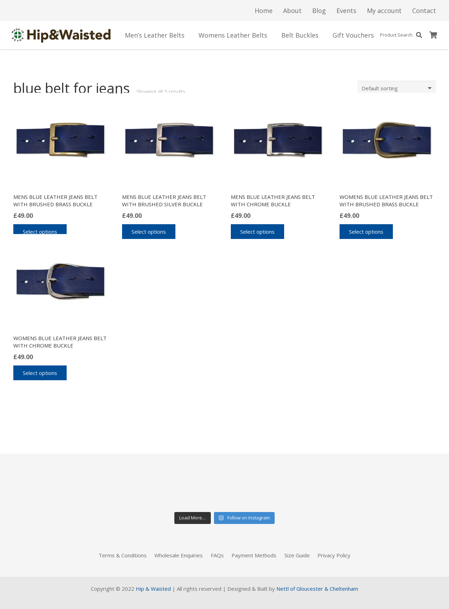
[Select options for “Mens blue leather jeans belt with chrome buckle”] (257, 231)
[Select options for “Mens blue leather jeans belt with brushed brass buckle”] (40, 231)
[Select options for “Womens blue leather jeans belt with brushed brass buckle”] (366, 231)
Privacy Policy (333, 555)
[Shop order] (396, 88)
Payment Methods (254, 555)
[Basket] (433, 35)
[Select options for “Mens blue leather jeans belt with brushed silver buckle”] (148, 231)
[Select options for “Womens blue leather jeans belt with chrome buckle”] (40, 372)
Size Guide (297, 555)
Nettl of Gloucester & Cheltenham (317, 588)
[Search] (419, 35)
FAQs (217, 555)
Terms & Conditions (123, 555)
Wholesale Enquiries (178, 555)
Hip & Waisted (153, 588)
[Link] (61, 35)
